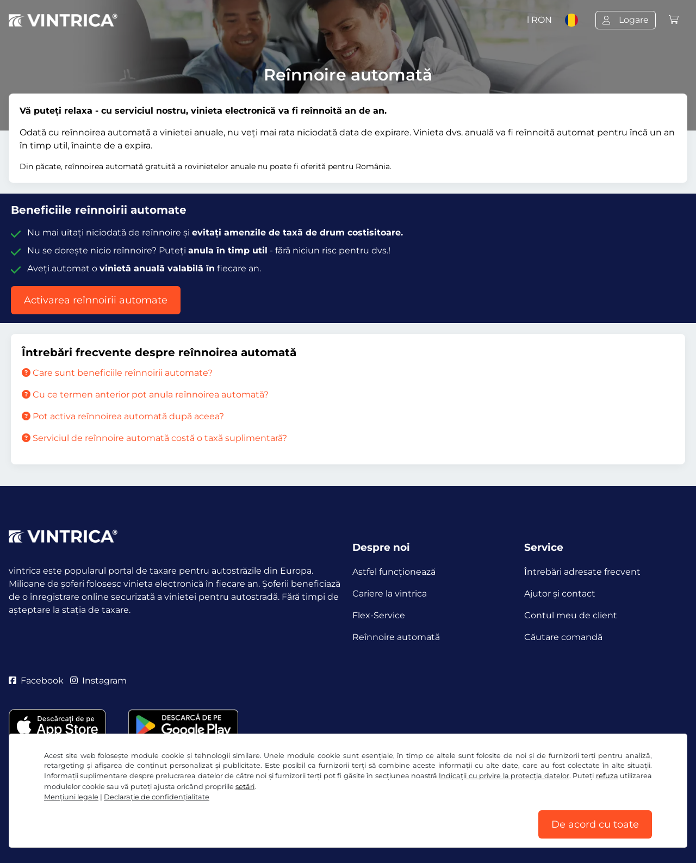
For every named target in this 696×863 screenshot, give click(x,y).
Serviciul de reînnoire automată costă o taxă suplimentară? (154, 438)
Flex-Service (378, 615)
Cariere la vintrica (389, 593)
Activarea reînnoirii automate (95, 300)
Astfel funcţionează (394, 572)
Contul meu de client (570, 615)
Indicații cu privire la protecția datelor (504, 776)
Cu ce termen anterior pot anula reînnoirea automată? (145, 394)
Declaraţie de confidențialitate (156, 797)
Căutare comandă (563, 637)
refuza (607, 776)
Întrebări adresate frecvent (582, 572)
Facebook (36, 680)
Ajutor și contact (559, 593)
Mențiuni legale (71, 797)
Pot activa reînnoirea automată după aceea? (123, 416)
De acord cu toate (595, 824)
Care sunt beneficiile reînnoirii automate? (117, 373)
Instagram (98, 680)
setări (244, 787)
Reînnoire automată (396, 637)
